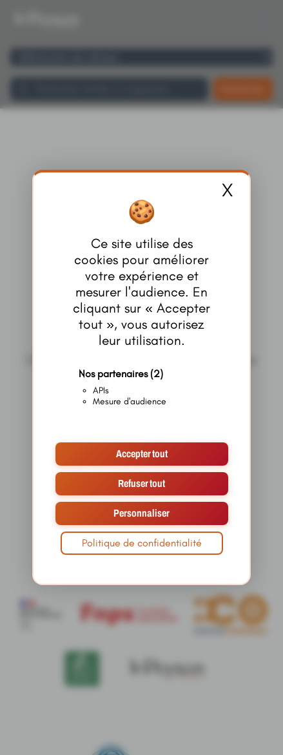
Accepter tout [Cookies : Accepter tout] (142, 453)
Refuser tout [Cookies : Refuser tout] (141, 483)
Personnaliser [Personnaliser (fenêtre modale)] (141, 513)
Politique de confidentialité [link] (142, 543)
